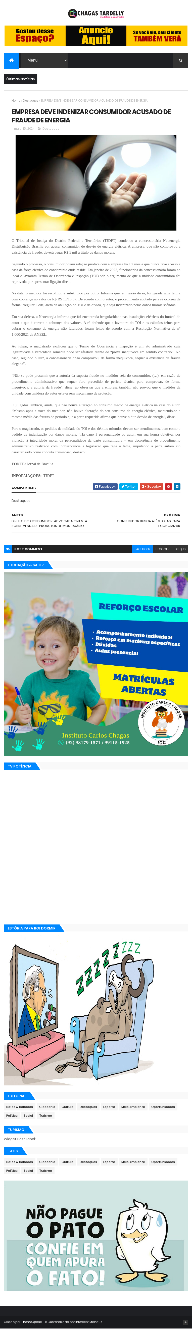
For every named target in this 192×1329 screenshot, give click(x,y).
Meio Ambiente (133, 1107)
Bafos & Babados (19, 1107)
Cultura (67, 1107)
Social (28, 1116)
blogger (163, 549)
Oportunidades (163, 1107)
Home (16, 100)
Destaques (30, 100)
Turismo (45, 1116)
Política (12, 1116)
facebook (143, 549)
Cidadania (47, 1107)
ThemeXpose (31, 1322)
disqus (180, 549)
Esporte (109, 1107)
